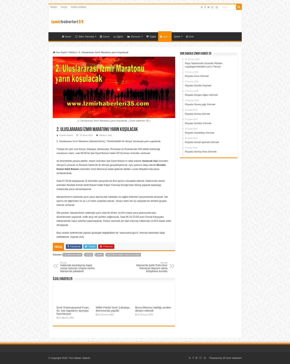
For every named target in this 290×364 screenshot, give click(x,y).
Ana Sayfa (60, 52)
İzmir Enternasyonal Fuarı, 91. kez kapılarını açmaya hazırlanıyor (73, 310)
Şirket (177, 36)
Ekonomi (133, 36)
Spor (164, 36)
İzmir (190, 36)
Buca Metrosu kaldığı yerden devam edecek (153, 309)
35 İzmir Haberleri (232, 358)
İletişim (53, 7)
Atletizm (72, 52)
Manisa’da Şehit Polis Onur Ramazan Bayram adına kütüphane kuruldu (149, 267)
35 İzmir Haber (55, 36)
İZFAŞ (119, 153)
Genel (66, 36)
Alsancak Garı (73, 255)
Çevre (104, 36)
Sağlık (151, 36)
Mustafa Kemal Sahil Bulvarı (124, 255)
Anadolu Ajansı (66, 135)
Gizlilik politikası (79, 7)
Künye (64, 7)
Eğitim (118, 36)
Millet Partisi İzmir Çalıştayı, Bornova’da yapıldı (113, 309)
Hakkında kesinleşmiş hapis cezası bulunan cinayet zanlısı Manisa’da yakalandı (79, 267)
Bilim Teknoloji (84, 36)
